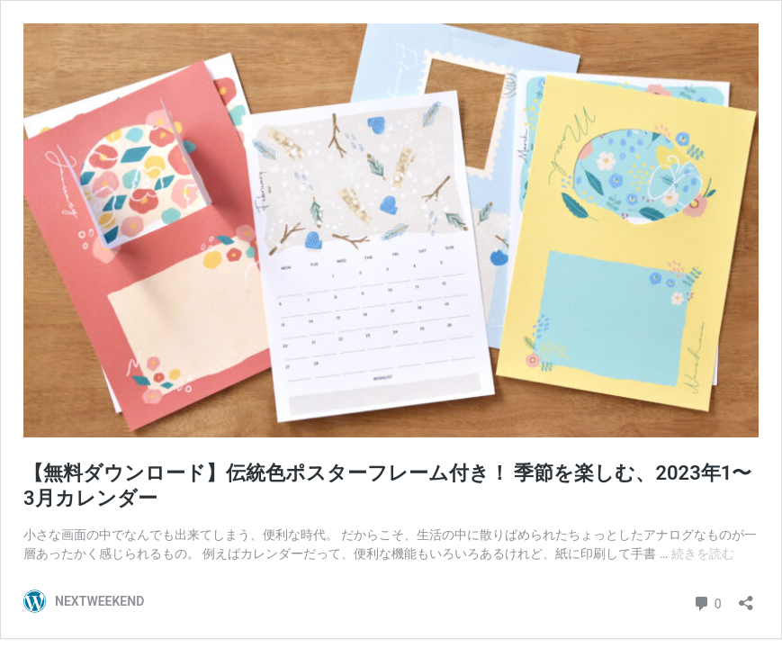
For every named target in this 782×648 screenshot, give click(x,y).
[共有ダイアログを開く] (746, 597)
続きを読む (702, 553)
